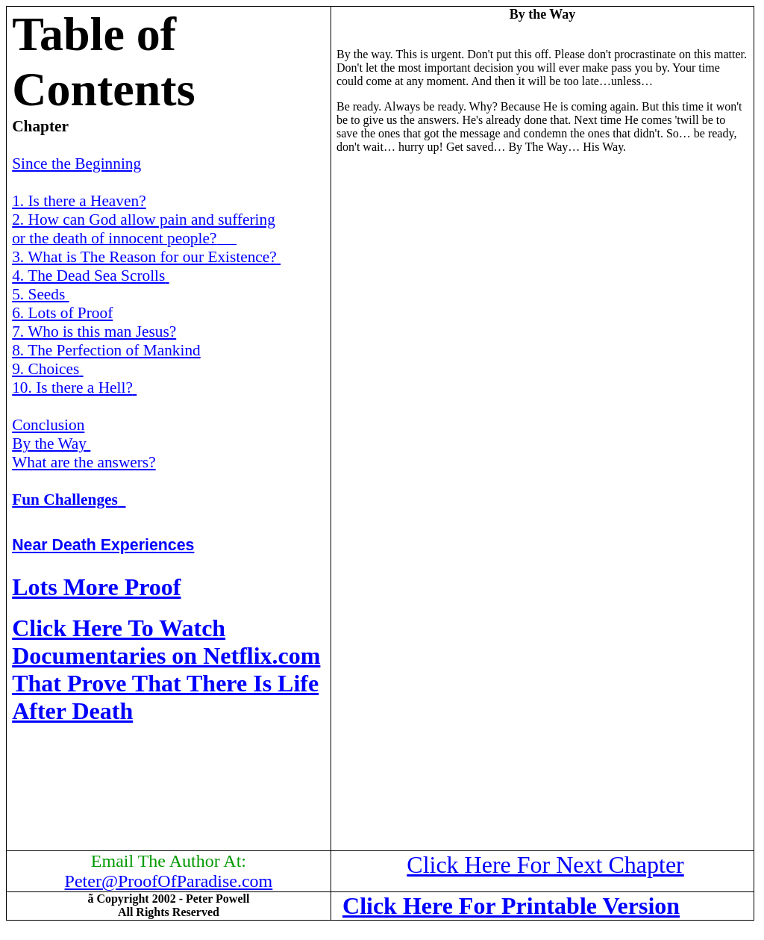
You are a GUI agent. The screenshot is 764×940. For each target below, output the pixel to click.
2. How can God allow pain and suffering (143, 219)
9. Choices (47, 369)
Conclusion (48, 425)
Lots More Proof (96, 586)
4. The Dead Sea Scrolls (90, 275)
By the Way (51, 443)
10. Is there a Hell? (74, 387)
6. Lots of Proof (62, 313)
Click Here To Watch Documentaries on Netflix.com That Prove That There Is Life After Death (166, 669)
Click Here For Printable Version (511, 905)
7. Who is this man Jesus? (94, 331)
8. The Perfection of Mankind (106, 350)
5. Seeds (40, 294)
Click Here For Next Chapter (545, 864)
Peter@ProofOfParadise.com (169, 881)
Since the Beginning (76, 163)
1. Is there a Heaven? (78, 201)
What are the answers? (83, 462)
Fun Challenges (68, 499)
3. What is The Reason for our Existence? (146, 257)
